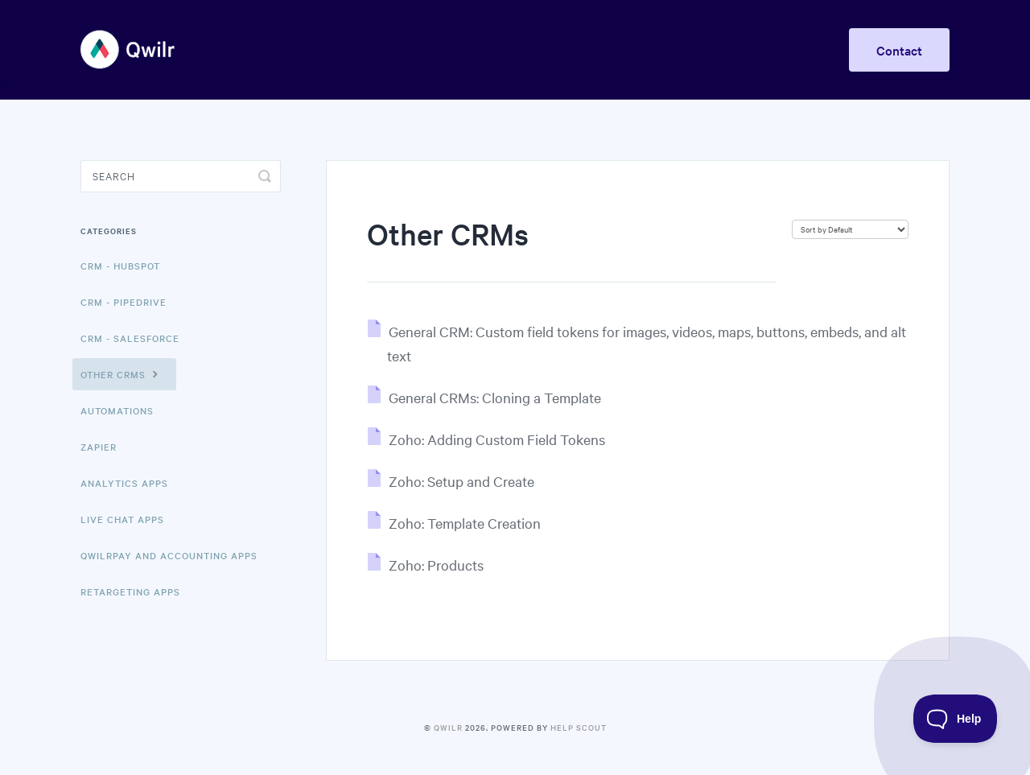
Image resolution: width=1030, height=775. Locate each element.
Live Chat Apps (122, 519)
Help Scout (578, 727)
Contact (899, 50)
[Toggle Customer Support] (955, 719)
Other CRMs (121, 373)
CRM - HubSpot (120, 265)
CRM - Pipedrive (123, 301)
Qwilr (448, 727)
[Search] (180, 176)
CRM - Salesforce (129, 338)
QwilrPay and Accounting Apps (169, 555)
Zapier (98, 446)
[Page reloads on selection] (850, 229)
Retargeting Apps (130, 591)
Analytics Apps (124, 482)
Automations (117, 410)
